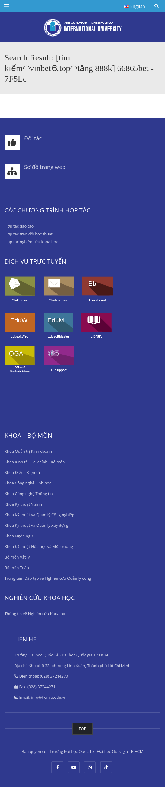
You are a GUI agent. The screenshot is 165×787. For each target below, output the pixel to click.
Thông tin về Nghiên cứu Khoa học (36, 613)
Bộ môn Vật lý (17, 557)
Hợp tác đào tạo (19, 226)
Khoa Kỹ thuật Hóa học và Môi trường (39, 546)
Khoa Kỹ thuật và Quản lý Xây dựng (36, 525)
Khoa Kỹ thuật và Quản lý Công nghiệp (39, 514)
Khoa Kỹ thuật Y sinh (23, 504)
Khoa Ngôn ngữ (19, 536)
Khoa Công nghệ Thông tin (29, 493)
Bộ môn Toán (17, 567)
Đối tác (33, 138)
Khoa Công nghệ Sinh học (28, 483)
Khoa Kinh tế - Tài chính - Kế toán (35, 462)
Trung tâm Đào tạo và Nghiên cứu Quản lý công (48, 578)
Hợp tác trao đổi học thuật (29, 234)
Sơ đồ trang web (44, 166)
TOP (82, 728)
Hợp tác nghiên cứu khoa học (31, 242)
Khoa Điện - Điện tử (22, 472)
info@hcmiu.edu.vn (48, 697)
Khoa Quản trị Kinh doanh (28, 451)
